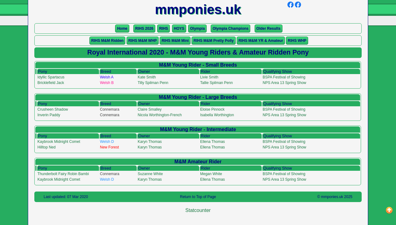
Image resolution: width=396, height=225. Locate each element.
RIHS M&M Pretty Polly (213, 40)
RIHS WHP (297, 40)
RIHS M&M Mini (175, 40)
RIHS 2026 (144, 28)
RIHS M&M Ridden (107, 40)
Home (122, 28)
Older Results (268, 28)
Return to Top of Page (198, 197)
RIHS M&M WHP (142, 40)
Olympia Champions (230, 28)
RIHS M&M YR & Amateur (261, 40)
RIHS (163, 28)
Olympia (197, 28)
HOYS (179, 28)
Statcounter (198, 210)
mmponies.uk (332, 197)
